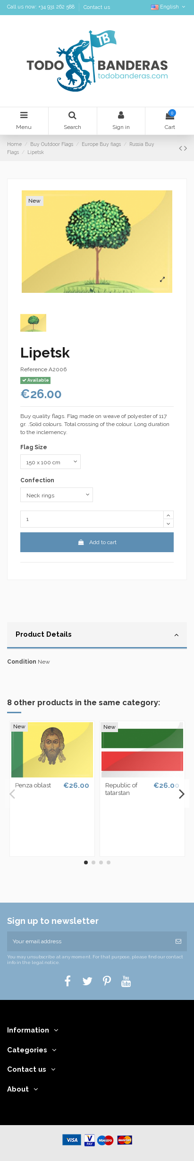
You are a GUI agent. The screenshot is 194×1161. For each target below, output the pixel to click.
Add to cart (96, 542)
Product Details (97, 634)
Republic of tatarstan (121, 789)
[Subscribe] (178, 941)
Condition (21, 661)
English (169, 7)
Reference (33, 369)
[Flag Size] (50, 462)
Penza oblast (33, 785)
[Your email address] (88, 941)
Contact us (97, 7)
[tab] (97, 635)
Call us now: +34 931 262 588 (41, 7)
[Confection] (56, 495)
